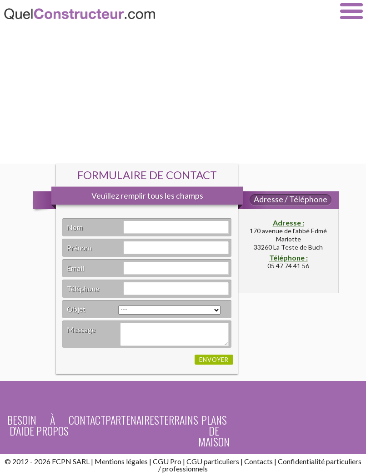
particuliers (343, 461)
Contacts (258, 461)
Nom (75, 227)
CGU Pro (167, 461)
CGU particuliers (212, 461)
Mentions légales (121, 461)
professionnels (185, 468)
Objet (76, 309)
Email (75, 268)
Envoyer (214, 359)
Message (81, 329)
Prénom (79, 247)
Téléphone (83, 288)
